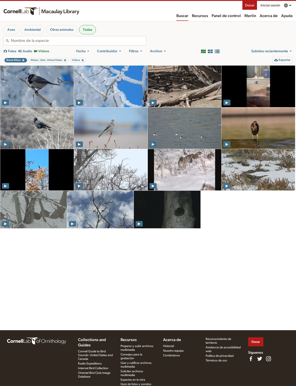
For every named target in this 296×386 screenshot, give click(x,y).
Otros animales (62, 29)
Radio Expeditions (90, 363)
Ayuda (286, 16)
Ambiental (32, 29)
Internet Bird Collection (93, 368)
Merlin (250, 16)
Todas (87, 29)
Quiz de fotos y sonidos (136, 384)
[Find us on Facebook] (250, 358)
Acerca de (269, 16)
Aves (11, 29)
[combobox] (78, 40)
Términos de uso (216, 360)
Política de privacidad (220, 355)
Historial (168, 346)
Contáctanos (171, 355)
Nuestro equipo (173, 350)
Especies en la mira (133, 379)
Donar (249, 5)
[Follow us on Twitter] (259, 358)
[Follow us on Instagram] (268, 358)
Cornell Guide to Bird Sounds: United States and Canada (95, 355)
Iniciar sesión (270, 5)
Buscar (182, 16)
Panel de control (226, 16)
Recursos (200, 16)
